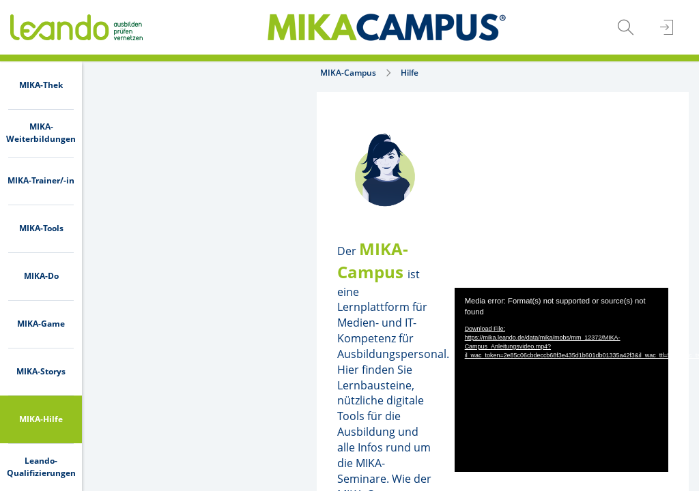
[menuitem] (41, 85)
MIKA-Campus (124, 72)
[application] (486, 290)
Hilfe (185, 72)
